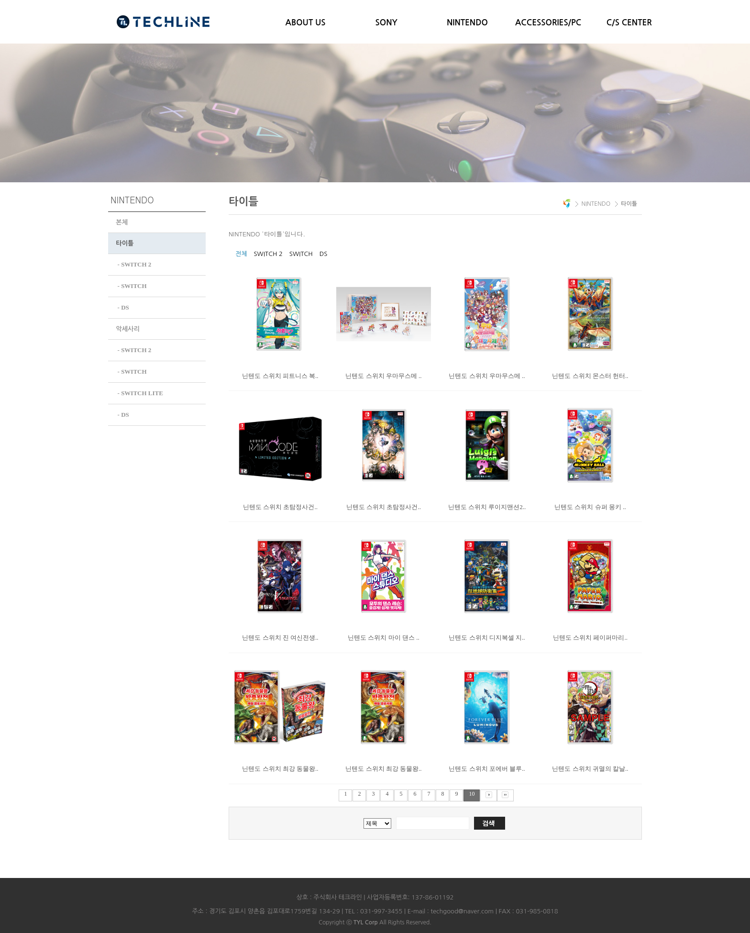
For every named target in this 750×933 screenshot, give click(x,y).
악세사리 (128, 327)
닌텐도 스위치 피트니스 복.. (280, 375)
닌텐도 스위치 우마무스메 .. (383, 375)
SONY (386, 23)
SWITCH (301, 254)
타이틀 (124, 243)
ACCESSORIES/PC (548, 23)
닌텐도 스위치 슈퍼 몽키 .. (590, 507)
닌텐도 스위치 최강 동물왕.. (280, 768)
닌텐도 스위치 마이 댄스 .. (383, 637)
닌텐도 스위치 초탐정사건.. (280, 507)
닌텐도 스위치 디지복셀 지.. (487, 637)
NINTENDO (467, 23)
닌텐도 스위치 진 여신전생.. (280, 637)
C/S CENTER (629, 23)
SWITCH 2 (268, 254)
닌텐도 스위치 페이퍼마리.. (590, 637)
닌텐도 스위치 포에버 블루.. (487, 768)
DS (324, 254)
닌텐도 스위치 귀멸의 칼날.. (590, 768)
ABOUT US (306, 23)
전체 (241, 254)
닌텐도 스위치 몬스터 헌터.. (590, 375)
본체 (122, 222)
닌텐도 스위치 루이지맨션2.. (487, 507)
